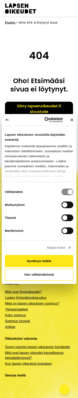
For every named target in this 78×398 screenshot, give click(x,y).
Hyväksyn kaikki (39, 261)
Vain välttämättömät (39, 274)
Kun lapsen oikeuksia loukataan (28, 363)
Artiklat (10, 327)
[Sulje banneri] (71, 119)
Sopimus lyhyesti (17, 321)
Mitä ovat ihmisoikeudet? (23, 292)
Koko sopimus (15, 315)
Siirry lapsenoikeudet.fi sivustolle (39, 108)
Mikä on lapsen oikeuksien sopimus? (32, 303)
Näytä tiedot (56, 247)
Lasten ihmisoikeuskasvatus (25, 297)
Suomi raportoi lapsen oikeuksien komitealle (37, 347)
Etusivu (10, 22)
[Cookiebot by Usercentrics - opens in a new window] (46, 120)
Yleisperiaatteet (16, 309)
